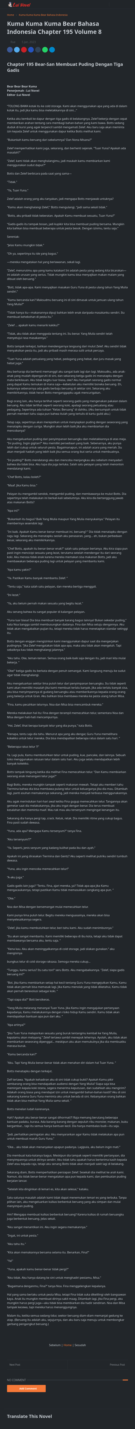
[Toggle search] (119, 4)
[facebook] (105, 4)
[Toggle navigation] (125, 4)
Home (68, 1345)
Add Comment (26, 1388)
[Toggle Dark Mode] (113, 4)
